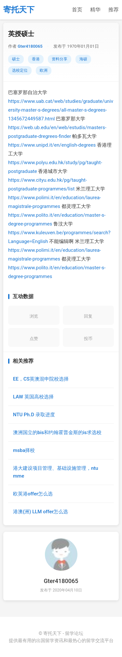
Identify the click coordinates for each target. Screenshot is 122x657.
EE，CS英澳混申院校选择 (41, 379)
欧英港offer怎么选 (33, 494)
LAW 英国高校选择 (33, 397)
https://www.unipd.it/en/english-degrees (52, 145)
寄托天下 (18, 9)
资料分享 (59, 59)
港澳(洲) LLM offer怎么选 (40, 512)
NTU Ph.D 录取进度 (34, 415)
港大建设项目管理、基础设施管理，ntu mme (55, 472)
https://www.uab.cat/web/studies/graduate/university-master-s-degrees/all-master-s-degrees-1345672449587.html (60, 110)
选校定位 (20, 70)
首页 (77, 9)
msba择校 (24, 450)
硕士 (16, 59)
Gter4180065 (30, 46)
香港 (36, 59)
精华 (95, 9)
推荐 (113, 9)
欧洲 (43, 70)
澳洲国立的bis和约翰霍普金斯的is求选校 (57, 432)
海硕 (83, 59)
